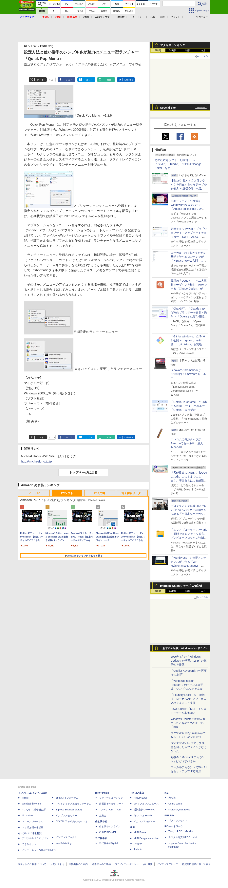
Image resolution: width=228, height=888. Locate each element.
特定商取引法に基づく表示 (196, 864)
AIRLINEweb (140, 797)
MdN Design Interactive (146, 838)
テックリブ (136, 844)
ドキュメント (137, 17)
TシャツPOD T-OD (110, 809)
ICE (166, 792)
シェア (69, 80)
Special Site (168, 107)
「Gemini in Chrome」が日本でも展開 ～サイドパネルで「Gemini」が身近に (189, 405)
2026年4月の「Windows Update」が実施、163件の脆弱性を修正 (188, 660)
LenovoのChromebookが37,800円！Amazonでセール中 (188, 374)
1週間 (188, 50)
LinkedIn (128, 80)
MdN (132, 827)
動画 (162, 17)
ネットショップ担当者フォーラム (73, 803)
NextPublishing (63, 843)
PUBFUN (169, 815)
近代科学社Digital (108, 843)
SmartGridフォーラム (67, 797)
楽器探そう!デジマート (111, 803)
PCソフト (67, 493)
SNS (152, 17)
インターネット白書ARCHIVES (38, 850)
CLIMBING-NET (107, 832)
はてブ (89, 80)
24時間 (172, 50)
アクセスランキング (172, 45)
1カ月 (203, 50)
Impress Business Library (69, 809)
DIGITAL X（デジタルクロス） (72, 821)
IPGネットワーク (173, 826)
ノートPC (34, 493)
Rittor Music (102, 792)
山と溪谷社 (101, 821)
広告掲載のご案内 (78, 864)
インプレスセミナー (66, 815)
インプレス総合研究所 (34, 809)
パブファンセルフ (177, 820)
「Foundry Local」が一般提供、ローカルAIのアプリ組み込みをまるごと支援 (188, 698)
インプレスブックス (66, 837)
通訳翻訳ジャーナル (144, 809)
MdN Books (140, 832)
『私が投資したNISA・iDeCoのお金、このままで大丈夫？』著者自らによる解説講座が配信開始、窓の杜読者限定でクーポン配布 (189, 480)
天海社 (172, 797)
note (109, 80)
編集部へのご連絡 (101, 864)
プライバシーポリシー (127, 864)
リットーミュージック (111, 797)
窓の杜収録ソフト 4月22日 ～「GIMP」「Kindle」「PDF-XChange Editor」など (178, 164)
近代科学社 (101, 838)
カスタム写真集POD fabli (182, 837)
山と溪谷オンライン (110, 826)
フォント (175, 17)
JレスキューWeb (143, 815)
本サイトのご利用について (32, 864)
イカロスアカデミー (144, 821)
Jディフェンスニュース (146, 803)
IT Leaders (27, 815)
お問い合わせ (57, 864)
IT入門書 (99, 493)
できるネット (29, 844)
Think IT (26, 797)
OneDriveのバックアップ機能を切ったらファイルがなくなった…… (189, 747)
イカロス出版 (137, 792)
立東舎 (102, 815)
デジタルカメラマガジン (35, 838)
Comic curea (175, 803)
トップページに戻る (83, 472)
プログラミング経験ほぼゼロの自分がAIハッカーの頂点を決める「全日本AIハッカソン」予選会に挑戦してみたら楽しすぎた (189, 513)
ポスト (40, 80)
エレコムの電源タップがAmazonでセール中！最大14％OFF (187, 443)
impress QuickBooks (179, 809)
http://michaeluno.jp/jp (36, 461)
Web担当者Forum (31, 803)
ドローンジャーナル (32, 821)
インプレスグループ (167, 864)
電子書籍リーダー (132, 493)
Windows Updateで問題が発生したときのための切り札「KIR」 (188, 722)
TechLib (138, 849)
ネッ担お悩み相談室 (32, 827)
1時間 (158, 50)
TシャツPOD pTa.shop (181, 831)
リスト (52, 80)
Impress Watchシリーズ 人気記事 (181, 585)
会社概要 (147, 864)
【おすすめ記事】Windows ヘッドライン (184, 648)
